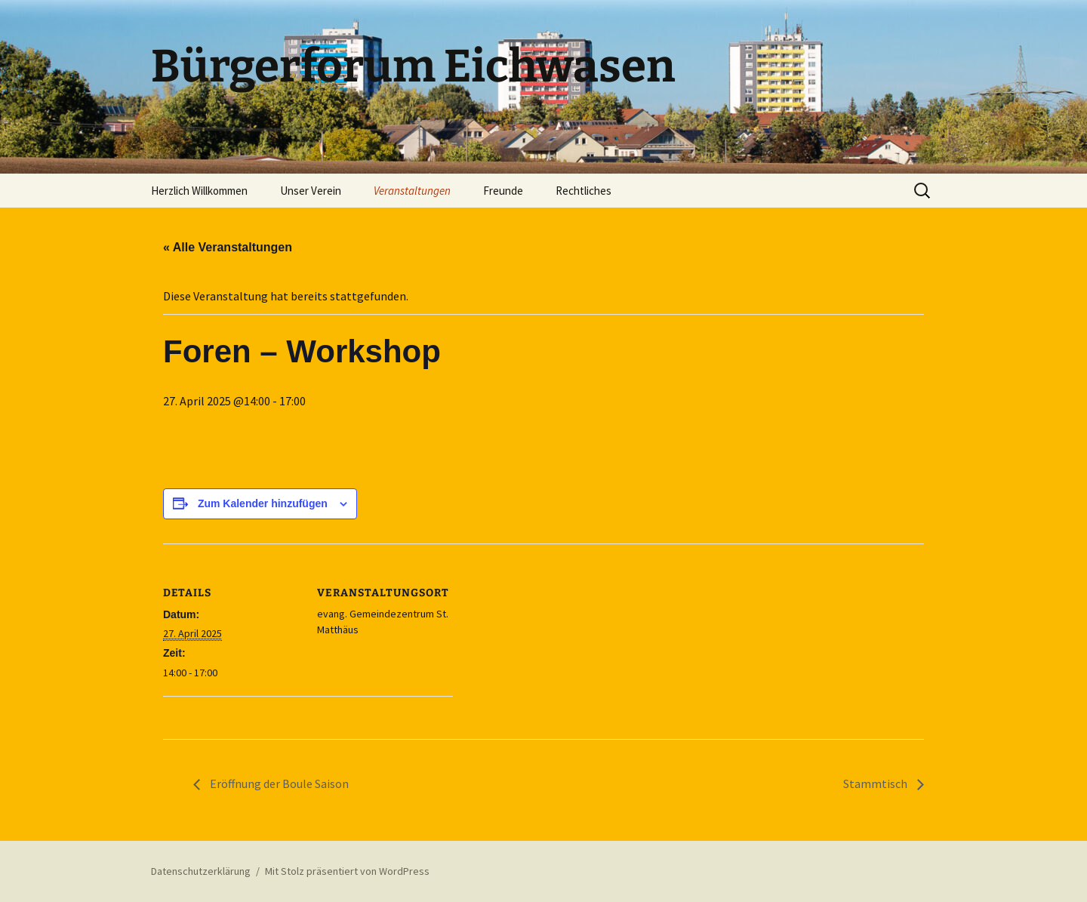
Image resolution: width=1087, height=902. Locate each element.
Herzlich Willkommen (199, 190)
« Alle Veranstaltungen (227, 247)
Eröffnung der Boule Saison (278, 783)
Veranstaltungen (412, 190)
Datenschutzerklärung (201, 871)
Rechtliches (583, 190)
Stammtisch (876, 783)
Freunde (503, 190)
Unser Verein (310, 190)
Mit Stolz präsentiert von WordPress (347, 871)
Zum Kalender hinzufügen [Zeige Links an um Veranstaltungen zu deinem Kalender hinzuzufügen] (263, 503)
